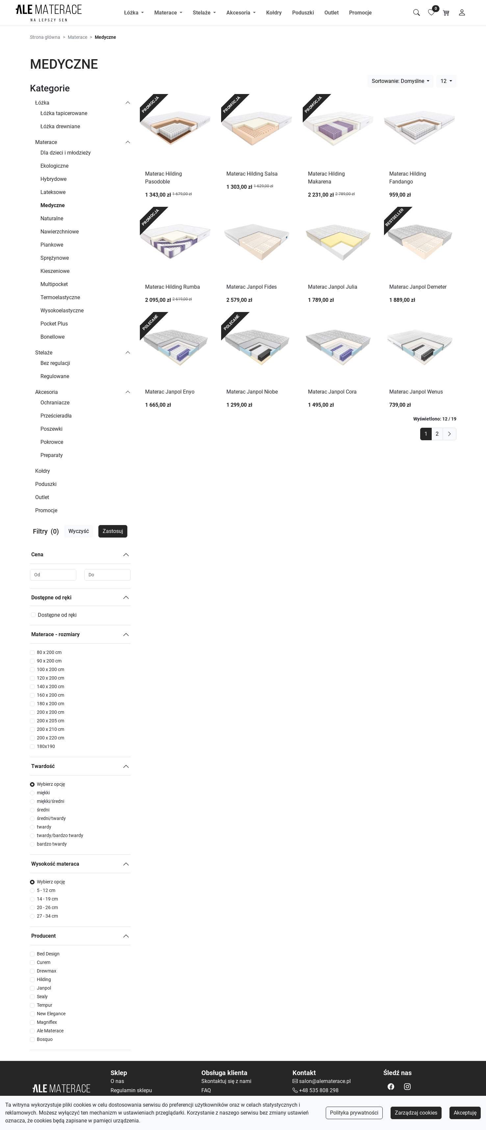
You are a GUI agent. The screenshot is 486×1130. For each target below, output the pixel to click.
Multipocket (54, 284)
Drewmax (46, 971)
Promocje (360, 13)
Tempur (44, 1005)
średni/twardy (51, 818)
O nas (117, 1081)
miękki (43, 792)
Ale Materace (50, 1030)
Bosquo (45, 1039)
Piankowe (51, 245)
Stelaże (43, 352)
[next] (449, 434)
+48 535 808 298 (319, 1090)
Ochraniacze (54, 402)
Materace (77, 37)
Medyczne (52, 205)
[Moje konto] (462, 13)
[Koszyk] (446, 13)
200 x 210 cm (50, 729)
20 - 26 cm (47, 907)
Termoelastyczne (60, 297)
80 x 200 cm (49, 652)
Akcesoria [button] (239, 13)
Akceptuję (465, 1113)
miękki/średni (50, 801)
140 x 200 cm (50, 686)
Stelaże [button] (202, 13)
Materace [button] (166, 13)
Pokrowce (51, 442)
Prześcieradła (56, 416)
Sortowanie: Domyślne (398, 81)
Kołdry (274, 13)
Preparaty (51, 455)
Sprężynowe (54, 258)
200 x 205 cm (50, 720)
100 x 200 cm (50, 669)
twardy (44, 826)
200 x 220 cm (50, 737)
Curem (43, 962)
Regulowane (54, 376)
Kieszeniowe (54, 271)
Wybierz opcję (51, 784)
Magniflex (47, 1022)
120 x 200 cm (50, 678)
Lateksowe (52, 192)
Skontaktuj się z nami (226, 1081)
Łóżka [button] (132, 13)
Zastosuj (113, 531)
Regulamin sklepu (131, 1090)
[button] (390, 1086)
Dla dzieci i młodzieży (65, 153)
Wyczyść (78, 531)
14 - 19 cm (47, 899)
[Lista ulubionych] (431, 13)
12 (444, 81)
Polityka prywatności (354, 1113)
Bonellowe (52, 337)
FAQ (206, 1090)
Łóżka (42, 103)
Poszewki (51, 429)
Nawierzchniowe (59, 231)
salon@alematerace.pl (325, 1081)
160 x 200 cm (50, 695)
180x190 (46, 746)
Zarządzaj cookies (416, 1113)
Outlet (331, 13)
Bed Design (48, 953)
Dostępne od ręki (51, 597)
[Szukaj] (416, 13)
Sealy (42, 996)
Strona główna (45, 37)
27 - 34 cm (47, 916)
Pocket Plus (54, 324)
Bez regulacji (55, 363)
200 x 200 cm (50, 712)
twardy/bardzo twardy (60, 835)
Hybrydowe (53, 179)
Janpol (44, 988)
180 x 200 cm (50, 703)
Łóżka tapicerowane (63, 113)
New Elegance (51, 1013)
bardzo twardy (52, 844)
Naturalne (51, 218)
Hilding (44, 979)
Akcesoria (46, 392)
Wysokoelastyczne (62, 310)
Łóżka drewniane (60, 126)
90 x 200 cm (49, 660)
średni (43, 809)
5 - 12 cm (46, 890)
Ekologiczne (54, 166)
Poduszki (303, 13)
